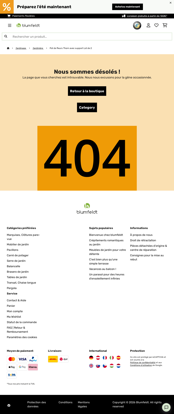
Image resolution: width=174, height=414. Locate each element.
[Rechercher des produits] (87, 36)
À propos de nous (141, 234)
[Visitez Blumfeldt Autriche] (98, 358)
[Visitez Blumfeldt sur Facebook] (9, 405)
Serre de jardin (16, 260)
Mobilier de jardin (18, 244)
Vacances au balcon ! (102, 269)
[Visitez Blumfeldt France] (105, 358)
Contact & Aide (16, 300)
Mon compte (15, 311)
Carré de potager (18, 255)
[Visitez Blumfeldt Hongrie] (112, 366)
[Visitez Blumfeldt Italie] (112, 358)
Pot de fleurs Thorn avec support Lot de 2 (71, 48)
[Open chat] (166, 407)
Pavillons (12, 250)
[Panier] (165, 25)
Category (87, 107)
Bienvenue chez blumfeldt (106, 234)
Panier (11, 305)
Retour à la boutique (87, 91)
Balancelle (13, 266)
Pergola (12, 288)
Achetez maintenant (127, 6)
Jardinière (38, 48)
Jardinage (21, 48)
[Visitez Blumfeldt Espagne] (118, 358)
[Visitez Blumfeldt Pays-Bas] (118, 366)
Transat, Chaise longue (21, 282)
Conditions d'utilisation (141, 365)
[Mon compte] (148, 25)
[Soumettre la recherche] (5, 36)
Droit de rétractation (143, 240)
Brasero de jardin (18, 271)
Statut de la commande (22, 322)
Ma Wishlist (14, 316)
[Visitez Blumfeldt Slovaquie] (98, 366)
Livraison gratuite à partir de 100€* (147, 15)
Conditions (65, 402)
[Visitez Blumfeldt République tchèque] (105, 366)
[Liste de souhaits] (156, 25)
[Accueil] (11, 48)
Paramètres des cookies (22, 337)
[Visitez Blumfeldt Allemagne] (91, 358)
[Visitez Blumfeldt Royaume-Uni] (91, 366)
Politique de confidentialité (142, 362)
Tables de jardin (17, 277)
